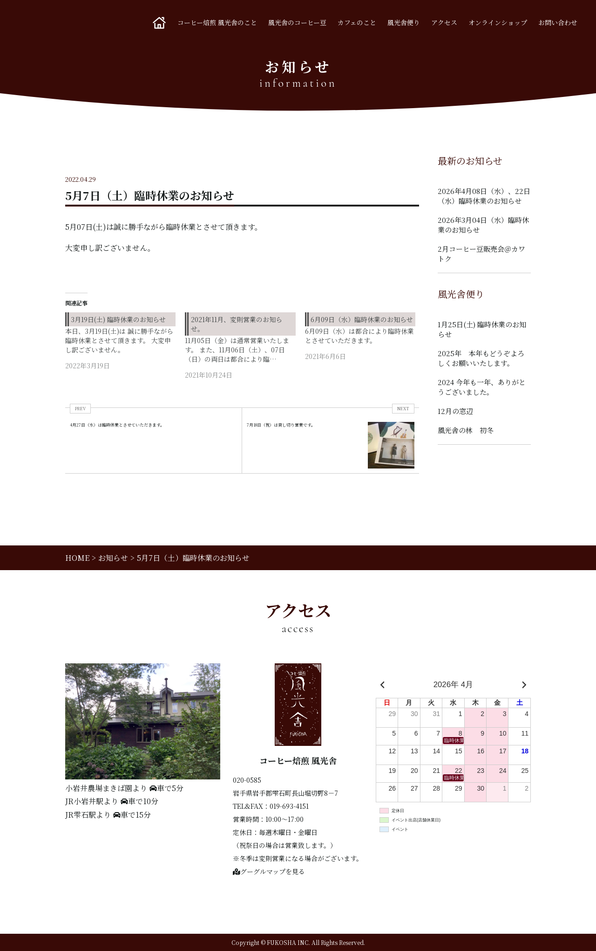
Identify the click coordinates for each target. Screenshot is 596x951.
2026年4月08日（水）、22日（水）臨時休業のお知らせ (484, 196)
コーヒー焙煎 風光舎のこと (217, 22)
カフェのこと (357, 22)
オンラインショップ (497, 22)
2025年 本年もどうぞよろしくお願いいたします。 (481, 358)
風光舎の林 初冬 (466, 430)
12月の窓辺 (455, 411)
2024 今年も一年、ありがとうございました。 (482, 387)
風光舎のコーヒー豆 (297, 22)
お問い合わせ (557, 22)
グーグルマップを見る (269, 871)
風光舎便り (403, 22)
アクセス (444, 22)
